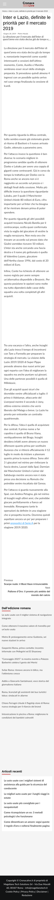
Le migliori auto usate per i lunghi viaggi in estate (26, 795)
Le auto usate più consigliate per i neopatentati (22, 805)
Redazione (27, 895)
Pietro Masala (23, 34)
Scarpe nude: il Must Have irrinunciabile (27, 582)
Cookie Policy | (13, 891)
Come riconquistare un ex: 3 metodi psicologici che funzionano (23, 814)
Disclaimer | (42, 891)
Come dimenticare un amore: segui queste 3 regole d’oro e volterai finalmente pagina (27, 823)
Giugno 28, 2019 (9, 34)
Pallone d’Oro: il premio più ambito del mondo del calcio (27, 591)
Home (4, 11)
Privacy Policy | (29, 891)
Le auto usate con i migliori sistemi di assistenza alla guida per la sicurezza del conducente (25, 784)
